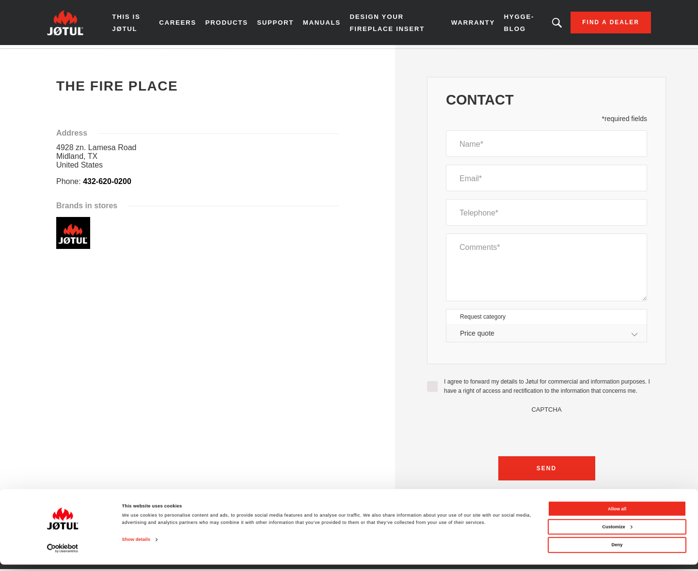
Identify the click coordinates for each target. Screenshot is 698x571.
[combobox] (546, 336)
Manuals (326, 24)
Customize (617, 533)
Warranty (466, 24)
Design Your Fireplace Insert (390, 23)
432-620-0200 (107, 185)
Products (233, 24)
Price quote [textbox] (477, 336)
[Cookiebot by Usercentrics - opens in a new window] (62, 554)
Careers (185, 24)
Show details (136, 546)
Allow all (617, 515)
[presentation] (546, 435)
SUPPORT (281, 24)
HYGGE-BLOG (511, 23)
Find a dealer (599, 24)
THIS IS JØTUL (138, 23)
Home (66, 57)
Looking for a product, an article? (546, 24)
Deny (617, 551)
